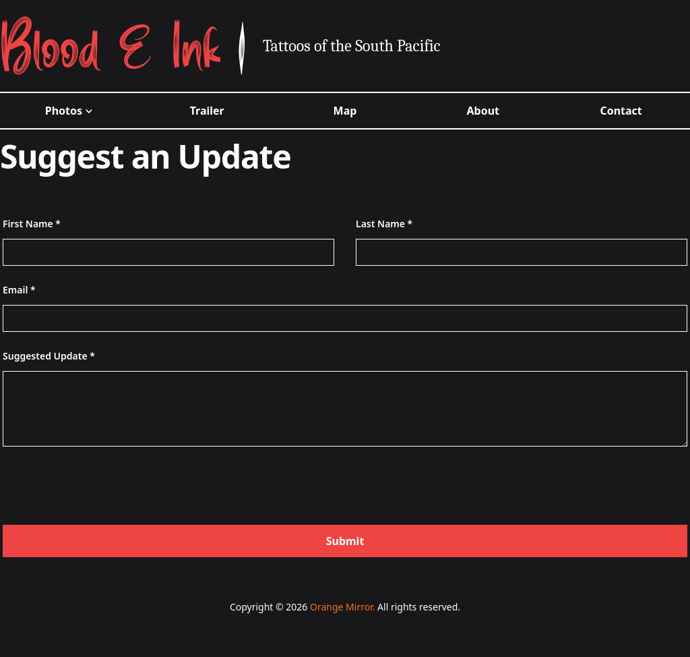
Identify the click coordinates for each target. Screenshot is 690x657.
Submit (345, 541)
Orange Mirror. (342, 606)
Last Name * (384, 223)
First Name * (32, 223)
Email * (19, 289)
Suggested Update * (49, 355)
